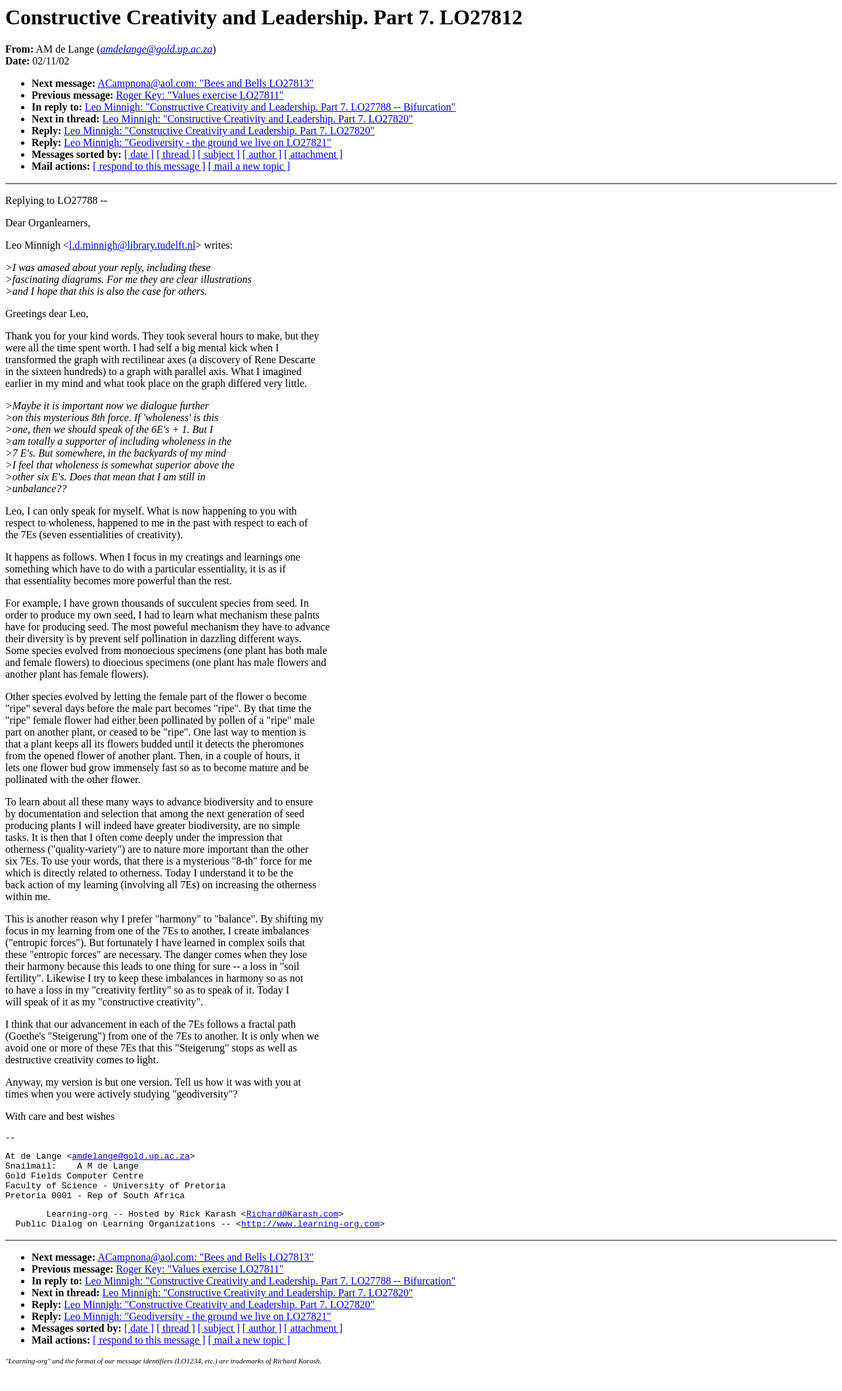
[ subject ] (219, 154)
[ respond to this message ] (149, 166)
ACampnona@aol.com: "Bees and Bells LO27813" (205, 83)
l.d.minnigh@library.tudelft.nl (132, 245)
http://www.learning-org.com (310, 1239)
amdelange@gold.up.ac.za (130, 1159)
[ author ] (262, 154)
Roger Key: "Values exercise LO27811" (200, 95)
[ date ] (139, 154)
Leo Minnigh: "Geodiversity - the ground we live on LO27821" (197, 142)
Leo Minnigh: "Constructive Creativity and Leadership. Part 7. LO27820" (258, 118)
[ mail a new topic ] (249, 166)
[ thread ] (175, 154)
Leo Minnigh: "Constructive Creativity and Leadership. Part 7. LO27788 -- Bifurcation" (270, 107)
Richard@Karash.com (292, 1227)
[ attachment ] (313, 154)
